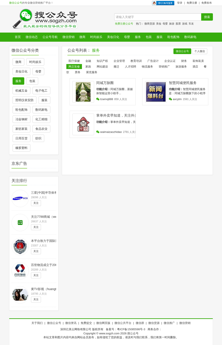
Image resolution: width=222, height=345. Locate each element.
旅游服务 (181, 66)
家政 (88, 66)
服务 (138, 37)
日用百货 (21, 138)
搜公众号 (133, 333)
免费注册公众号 (124, 23)
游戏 (184, 23)
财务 (184, 61)
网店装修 (74, 66)
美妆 (158, 23)
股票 (178, 23)
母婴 (165, 23)
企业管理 (119, 61)
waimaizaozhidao (109, 132)
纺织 (38, 138)
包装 (149, 37)
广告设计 (153, 61)
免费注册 (192, 2)
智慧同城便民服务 (183, 83)
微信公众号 (15, 2)
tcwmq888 (104, 99)
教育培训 (136, 61)
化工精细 (41, 119)
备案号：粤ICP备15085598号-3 (125, 329)
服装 (160, 37)
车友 (191, 23)
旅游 (171, 23)
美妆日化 (113, 37)
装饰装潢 (198, 61)
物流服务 (147, 66)
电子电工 (41, 90)
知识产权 (102, 61)
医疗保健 (74, 61)
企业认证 (170, 61)
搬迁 (116, 66)
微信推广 (169, 323)
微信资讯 (71, 323)
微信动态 (32, 37)
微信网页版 (103, 323)
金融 (88, 61)
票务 (77, 72)
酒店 (195, 66)
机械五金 (21, 90)
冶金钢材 (21, 119)
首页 (18, 37)
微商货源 (149, 23)
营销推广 (164, 66)
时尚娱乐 (96, 37)
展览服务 (91, 72)
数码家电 (190, 37)
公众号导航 (50, 37)
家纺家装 (21, 128)
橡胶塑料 (21, 148)
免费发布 (206, 2)
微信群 (140, 323)
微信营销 (68, 37)
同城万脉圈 (105, 83)
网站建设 (102, 66)
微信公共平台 (122, 323)
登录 (179, 2)
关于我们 (37, 323)
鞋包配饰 (173, 37)
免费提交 (86, 323)
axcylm (175, 99)
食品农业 (41, 128)
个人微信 (199, 51)
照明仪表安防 (24, 100)
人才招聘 (130, 66)
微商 (82, 37)
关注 (36, 203)
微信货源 (154, 323)
